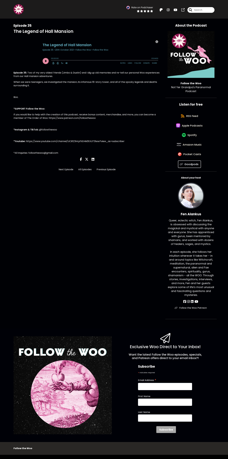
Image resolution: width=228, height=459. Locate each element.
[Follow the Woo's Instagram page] (166, 10)
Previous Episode (106, 169)
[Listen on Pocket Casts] (189, 158)
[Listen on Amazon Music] (189, 147)
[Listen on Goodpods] (189, 168)
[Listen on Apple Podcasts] (189, 127)
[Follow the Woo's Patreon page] (161, 10)
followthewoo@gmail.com (43, 153)
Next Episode (66, 169)
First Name (144, 400)
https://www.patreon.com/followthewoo (72, 118)
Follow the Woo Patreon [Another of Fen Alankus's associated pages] (191, 312)
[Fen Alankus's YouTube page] (196, 306)
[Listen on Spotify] (189, 137)
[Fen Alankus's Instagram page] (188, 306)
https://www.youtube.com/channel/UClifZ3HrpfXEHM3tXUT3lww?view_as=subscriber (74, 141)
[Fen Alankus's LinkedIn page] (192, 306)
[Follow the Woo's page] (181, 10)
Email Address (147, 384)
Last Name (144, 416)
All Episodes (85, 169)
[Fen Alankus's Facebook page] (185, 306)
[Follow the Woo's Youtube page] (173, 10)
